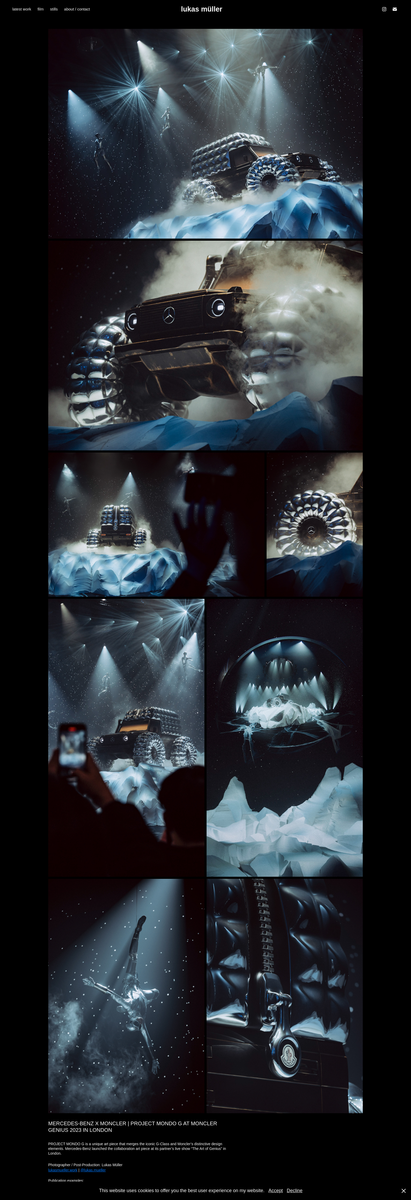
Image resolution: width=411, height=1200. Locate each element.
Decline (294, 1190)
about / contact (77, 9)
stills (54, 9)
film (40, 9)
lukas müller (201, 9)
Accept (275, 1190)
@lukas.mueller (93, 1170)
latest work (21, 9)
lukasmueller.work (62, 1170)
